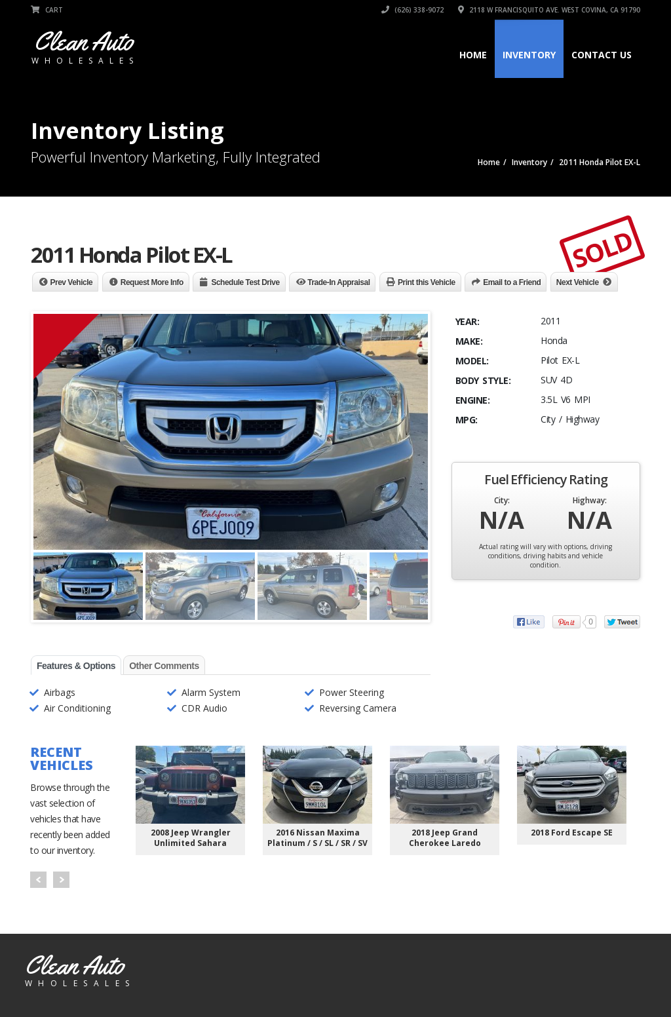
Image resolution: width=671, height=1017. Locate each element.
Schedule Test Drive (245, 282)
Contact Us (601, 54)
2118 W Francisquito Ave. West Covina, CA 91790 (549, 9)
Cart (47, 9)
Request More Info (152, 282)
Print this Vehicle (426, 282)
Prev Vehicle (71, 282)
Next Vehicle (577, 282)
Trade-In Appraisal (338, 282)
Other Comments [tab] (164, 666)
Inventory (529, 54)
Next (61, 880)
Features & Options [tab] (76, 666)
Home (473, 54)
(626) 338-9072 (412, 9)
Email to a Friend (512, 282)
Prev (38, 880)
